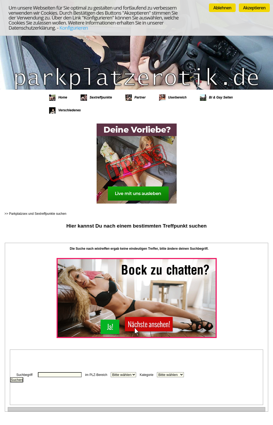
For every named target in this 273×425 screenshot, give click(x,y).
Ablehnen (222, 8)
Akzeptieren (254, 8)
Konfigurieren (73, 27)
